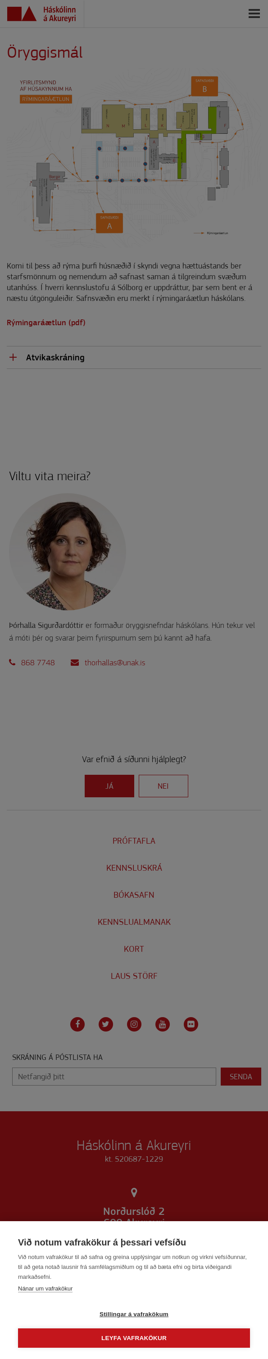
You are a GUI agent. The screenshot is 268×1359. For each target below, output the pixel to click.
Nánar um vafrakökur (45, 1288)
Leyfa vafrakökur (134, 1338)
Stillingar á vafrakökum (134, 1314)
